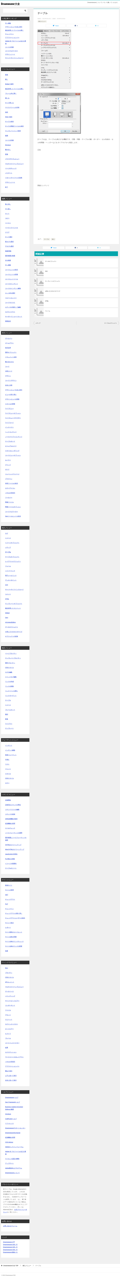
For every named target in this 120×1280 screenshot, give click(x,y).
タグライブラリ (10, 312)
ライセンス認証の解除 (12, 1159)
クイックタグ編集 (11, 677)
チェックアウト (10, 899)
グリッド (8, 465)
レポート (8, 927)
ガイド (7, 469)
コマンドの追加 (10, 814)
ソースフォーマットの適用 (13, 833)
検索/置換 (8, 251)
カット (7, 213)
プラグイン (8, 479)
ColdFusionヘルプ (11, 1119)
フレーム (8, 1038)
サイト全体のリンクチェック (14, 941)
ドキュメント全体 (11, 357)
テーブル (46, 239)
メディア (38, 323)
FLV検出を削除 (10, 859)
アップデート (9, 1163)
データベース (9, 991)
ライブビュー (9, 408)
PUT (6, 904)
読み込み (8, 145)
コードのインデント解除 (13, 288)
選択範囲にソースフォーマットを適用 (15, 839)
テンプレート (9, 728)
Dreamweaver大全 (12, 3)
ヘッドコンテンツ (11, 432)
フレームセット (10, 709)
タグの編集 (8, 672)
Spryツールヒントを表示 (13, 516)
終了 (6, 187)
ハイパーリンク (10, 571)
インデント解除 (10, 750)
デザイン (8, 376)
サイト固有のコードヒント (13, 932)
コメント (8, 594)
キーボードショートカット (13, 316)
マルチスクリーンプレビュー (14, 163)
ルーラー (8, 460)
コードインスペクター (12, 1043)
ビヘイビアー (9, 1029)
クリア (7, 232)
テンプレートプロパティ (13, 658)
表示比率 (8, 348)
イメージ (8, 538)
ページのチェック (11, 168)
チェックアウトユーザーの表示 (15, 918)
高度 (6, 951)
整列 (6, 714)
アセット (8, 1015)
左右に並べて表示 (11, 1080)
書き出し (8, 149)
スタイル (8, 773)
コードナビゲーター (11, 51)
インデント (8, 745)
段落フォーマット (11, 755)
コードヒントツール (11, 279)
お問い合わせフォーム (10, 1226)
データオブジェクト (51, 261)
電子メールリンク (11, 575)
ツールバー (8, 497)
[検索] (15, 11)
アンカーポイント (11, 580)
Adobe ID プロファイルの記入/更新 (15, 1153)
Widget (7, 613)
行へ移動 (8, 23)
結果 (6, 1047)
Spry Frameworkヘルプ (12, 1102)
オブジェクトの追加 (11, 636)
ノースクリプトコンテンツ (13, 436)
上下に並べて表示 (11, 1075)
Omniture (8, 1114)
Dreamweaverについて (12, 1173)
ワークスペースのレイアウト (14, 1057)
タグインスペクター (11, 1024)
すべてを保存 (9, 121)
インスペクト (9, 427)
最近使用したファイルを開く (14, 30)
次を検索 (8, 260)
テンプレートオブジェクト (52, 281)
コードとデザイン (11, 380)
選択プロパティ (10, 663)
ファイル (8, 1010)
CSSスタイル (9, 667)
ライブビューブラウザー (13, 418)
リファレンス (9, 1123)
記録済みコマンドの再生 (13, 805)
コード (7, 366)
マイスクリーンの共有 (12, 107)
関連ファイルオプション (13, 507)
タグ (6, 533)
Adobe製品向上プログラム (13, 1168)
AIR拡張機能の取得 (11, 819)
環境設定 (8, 321)
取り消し (8, 204)
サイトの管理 (9, 890)
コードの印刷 (9, 47)
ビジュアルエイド (11, 446)
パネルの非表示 (10, 493)
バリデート (8, 173)
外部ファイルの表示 (11, 483)
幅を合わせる (9, 362)
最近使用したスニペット (13, 608)
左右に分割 (8, 385)
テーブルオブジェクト (110, 323)
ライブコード (9, 422)
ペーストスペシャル (11, 227)
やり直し (8, 209)
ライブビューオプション (13, 413)
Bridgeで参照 (9, 84)
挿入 (53, 239)
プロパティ (8, 972)
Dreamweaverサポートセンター (15, 1128)
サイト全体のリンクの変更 (13, 946)
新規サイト (8, 885)
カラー (7, 783)
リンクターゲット (11, 695)
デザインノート (10, 54)
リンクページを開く (11, 691)
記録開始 (8, 800)
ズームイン (8, 338)
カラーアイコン (10, 488)
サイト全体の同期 (11, 937)
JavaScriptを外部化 (11, 854)
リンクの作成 (9, 681)
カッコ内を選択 (10, 293)
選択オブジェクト (11, 352)
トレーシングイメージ (12, 474)
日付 (46, 271)
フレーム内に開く (11, 93)
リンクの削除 (9, 686)
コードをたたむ (10, 302)
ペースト (8, 223)
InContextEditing (10, 622)
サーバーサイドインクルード (14, 58)
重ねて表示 (8, 1071)
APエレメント (9, 982)
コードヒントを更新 (11, 274)
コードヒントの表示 (11, 269)
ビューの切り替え (11, 394)
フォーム (47, 311)
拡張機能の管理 (10, 823)
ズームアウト (9, 343)
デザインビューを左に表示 (13, 27)
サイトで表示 (9, 923)
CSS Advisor (9, 1142)
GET (6, 895)
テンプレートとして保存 (13, 131)
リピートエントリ (11, 298)
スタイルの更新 (10, 404)
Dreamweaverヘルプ (11, 1097)
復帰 (6, 135)
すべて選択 (8, 237)
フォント (8, 769)
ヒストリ (8, 1033)
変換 (6, 154)
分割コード (8, 371)
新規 (6, 74)
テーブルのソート (11, 868)
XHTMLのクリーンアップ (13, 845)
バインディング (10, 996)
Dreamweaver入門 (9, 1242)
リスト (7, 764)
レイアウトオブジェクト (13, 561)
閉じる (7, 98)
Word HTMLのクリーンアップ (14, 849)
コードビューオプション (13, 455)
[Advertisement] (76, 166)
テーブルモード (10, 441)
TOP (10, 1265)
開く (6, 79)
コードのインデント (11, 284)
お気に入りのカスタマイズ (52, 291)
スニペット (8, 1019)
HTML (47, 301)
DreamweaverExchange (12, 1133)
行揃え (7, 759)
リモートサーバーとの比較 (13, 177)
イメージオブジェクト (12, 542)
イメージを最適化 (11, 863)
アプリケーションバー (12, 37)
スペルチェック (10, 828)
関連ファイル (9, 502)
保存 (6, 112)
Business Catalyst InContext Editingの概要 (14, 1108)
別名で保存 (8, 117)
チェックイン (9, 34)
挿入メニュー (42, 21)
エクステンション (11, 1052)
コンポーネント (10, 1005)
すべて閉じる (9, 103)
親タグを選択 (9, 241)
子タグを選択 (9, 246)
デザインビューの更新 (12, 399)
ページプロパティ (11, 653)
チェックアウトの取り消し (13, 913)
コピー (7, 218)
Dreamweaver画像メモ (10, 1252)
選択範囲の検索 (10, 255)
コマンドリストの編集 (12, 809)
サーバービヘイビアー (12, 1001)
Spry (6, 617)
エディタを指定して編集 (13, 307)
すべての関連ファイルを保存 (14, 126)
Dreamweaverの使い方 (10, 1244)
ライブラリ (8, 723)
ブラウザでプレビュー (12, 159)
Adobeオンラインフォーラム (14, 1147)
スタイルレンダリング (12, 450)
